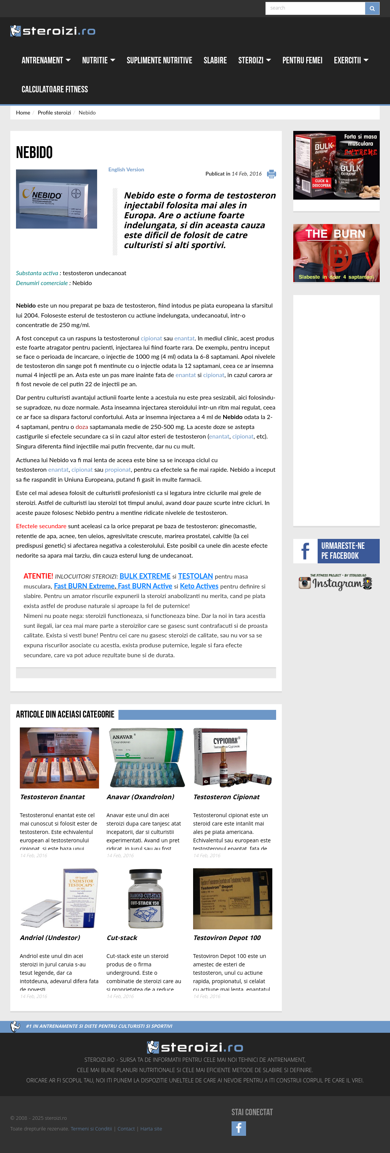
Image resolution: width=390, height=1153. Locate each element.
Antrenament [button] (46, 60)
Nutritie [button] (98, 60)
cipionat (151, 338)
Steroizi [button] (254, 60)
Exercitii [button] (351, 60)
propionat (118, 469)
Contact (126, 1129)
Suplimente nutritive (159, 60)
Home (23, 112)
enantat (184, 338)
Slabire (215, 60)
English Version (126, 169)
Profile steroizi (54, 112)
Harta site (151, 1129)
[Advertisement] (341, 409)
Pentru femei (303, 60)
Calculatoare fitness (55, 89)
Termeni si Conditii (91, 1129)
